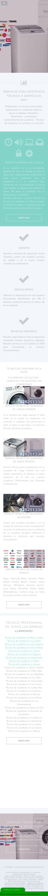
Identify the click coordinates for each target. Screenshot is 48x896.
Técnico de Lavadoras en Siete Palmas (24, 647)
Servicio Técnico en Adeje (15, 883)
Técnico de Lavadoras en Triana (24, 650)
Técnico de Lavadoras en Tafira (24, 660)
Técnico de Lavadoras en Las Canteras (24, 644)
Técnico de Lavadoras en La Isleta (24, 640)
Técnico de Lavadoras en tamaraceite (24, 657)
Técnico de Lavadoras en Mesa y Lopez (24, 637)
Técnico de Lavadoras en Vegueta (24, 654)
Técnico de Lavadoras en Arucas (24, 664)
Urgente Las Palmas (35, 883)
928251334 (24, 218)
